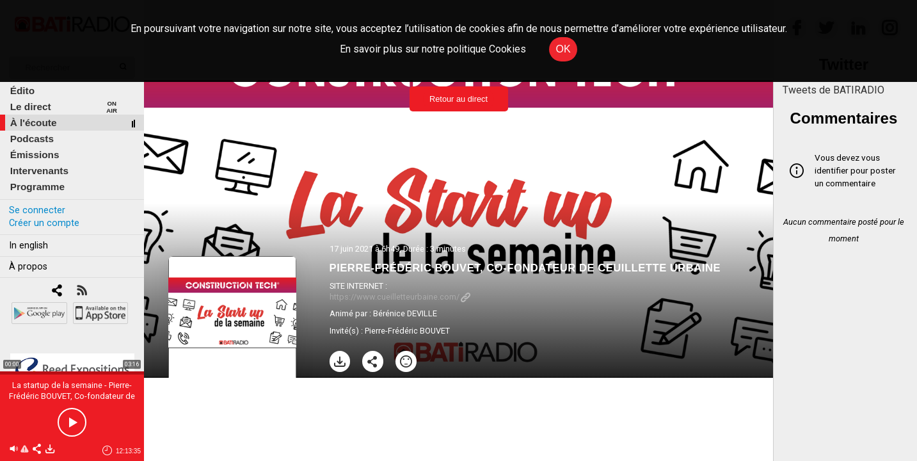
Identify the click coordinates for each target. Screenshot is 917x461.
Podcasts (32, 138)
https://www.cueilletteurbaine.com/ (400, 297)
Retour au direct (458, 99)
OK (562, 49)
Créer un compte (44, 223)
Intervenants (39, 170)
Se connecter (37, 210)
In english (28, 245)
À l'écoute (33, 122)
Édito (22, 90)
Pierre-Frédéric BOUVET (407, 331)
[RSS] (81, 291)
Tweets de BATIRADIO (833, 90)
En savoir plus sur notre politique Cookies (433, 49)
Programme (37, 186)
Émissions (35, 154)
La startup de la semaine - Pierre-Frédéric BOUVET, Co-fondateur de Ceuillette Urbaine (72, 396)
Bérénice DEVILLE (405, 313)
